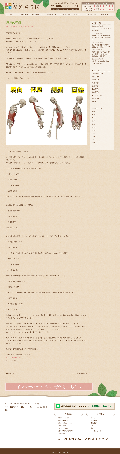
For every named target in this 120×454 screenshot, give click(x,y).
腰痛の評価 (13, 22)
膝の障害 (95, 98)
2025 (94, 115)
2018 (94, 136)
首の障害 (95, 80)
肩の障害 (95, 83)
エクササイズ (97, 95)
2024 (94, 118)
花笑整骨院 (27, 5)
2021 (94, 127)
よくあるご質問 (65, 14)
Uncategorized (13, 26)
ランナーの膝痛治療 (79, 373)
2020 (94, 130)
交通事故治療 (51, 14)
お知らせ (95, 77)
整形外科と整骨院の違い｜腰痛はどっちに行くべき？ (102, 45)
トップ (11, 14)
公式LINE (104, 14)
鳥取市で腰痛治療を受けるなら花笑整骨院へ (102, 61)
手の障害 (95, 89)
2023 (94, 121)
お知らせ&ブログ (92, 14)
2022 (94, 124)
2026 (94, 111)
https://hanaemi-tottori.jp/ (14, 357)
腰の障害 (95, 86)
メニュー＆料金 (22, 14)
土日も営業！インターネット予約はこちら (65, 9)
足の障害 (95, 92)
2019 (94, 133)
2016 (94, 142)
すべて (94, 101)
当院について (78, 14)
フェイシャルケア (37, 14)
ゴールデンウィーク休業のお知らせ (102, 28)
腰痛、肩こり (11, 373)
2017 (94, 139)
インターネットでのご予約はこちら (49, 387)
